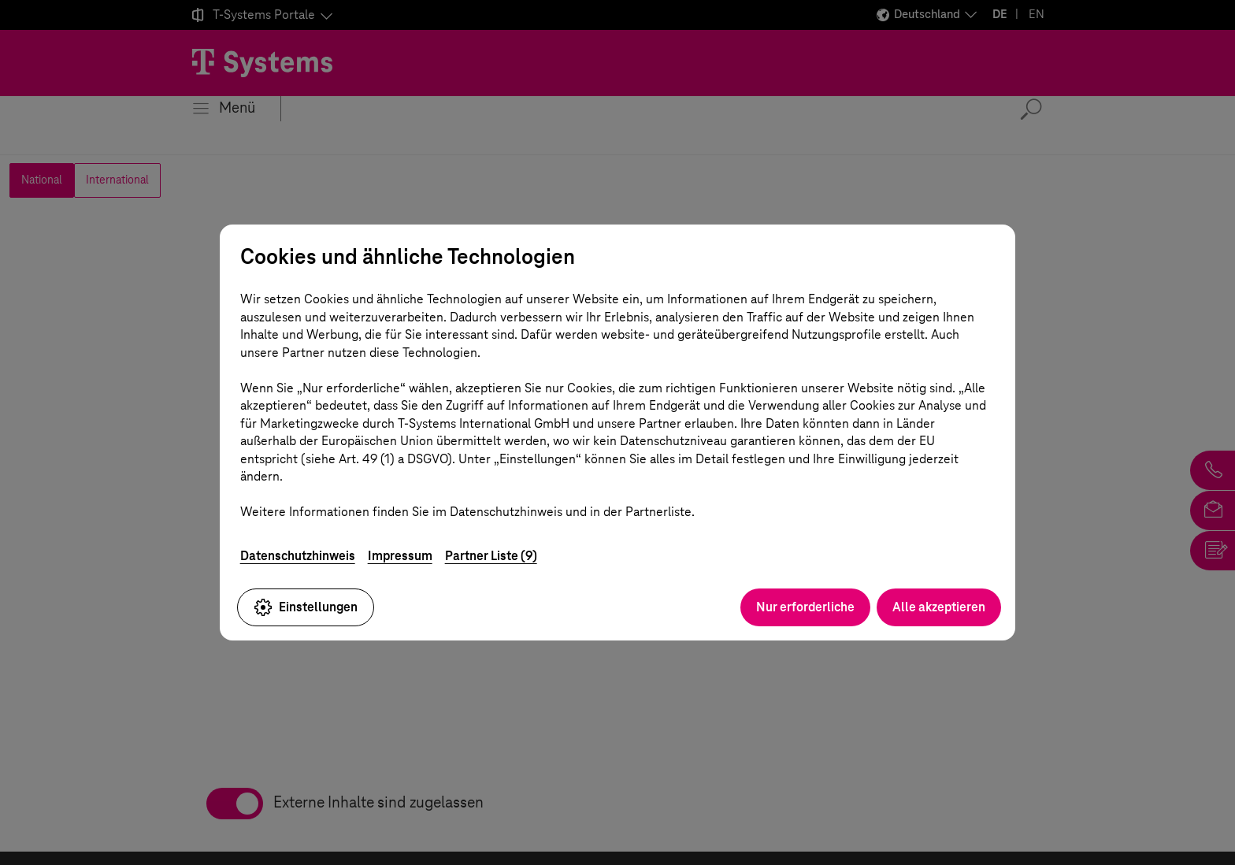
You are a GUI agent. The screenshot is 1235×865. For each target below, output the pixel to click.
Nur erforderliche (805, 607)
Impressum (400, 556)
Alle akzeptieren (938, 607)
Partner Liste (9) (491, 556)
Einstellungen (306, 607)
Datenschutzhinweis (297, 556)
